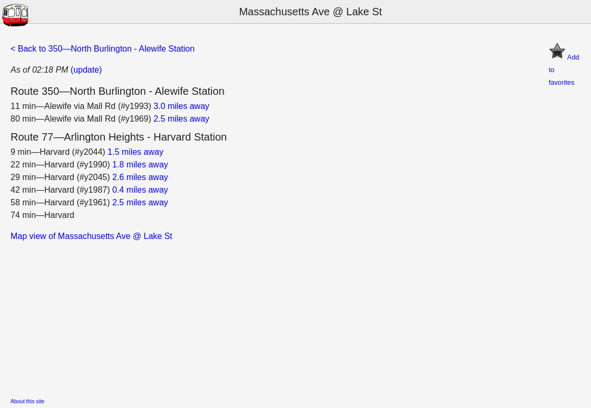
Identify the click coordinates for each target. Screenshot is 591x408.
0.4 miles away (140, 189)
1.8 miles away (140, 164)
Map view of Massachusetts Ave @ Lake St (91, 236)
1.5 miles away (135, 151)
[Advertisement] (295, 316)
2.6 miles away (140, 177)
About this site (27, 401)
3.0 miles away (181, 106)
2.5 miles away (181, 118)
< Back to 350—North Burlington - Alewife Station (103, 48)
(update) (86, 69)
